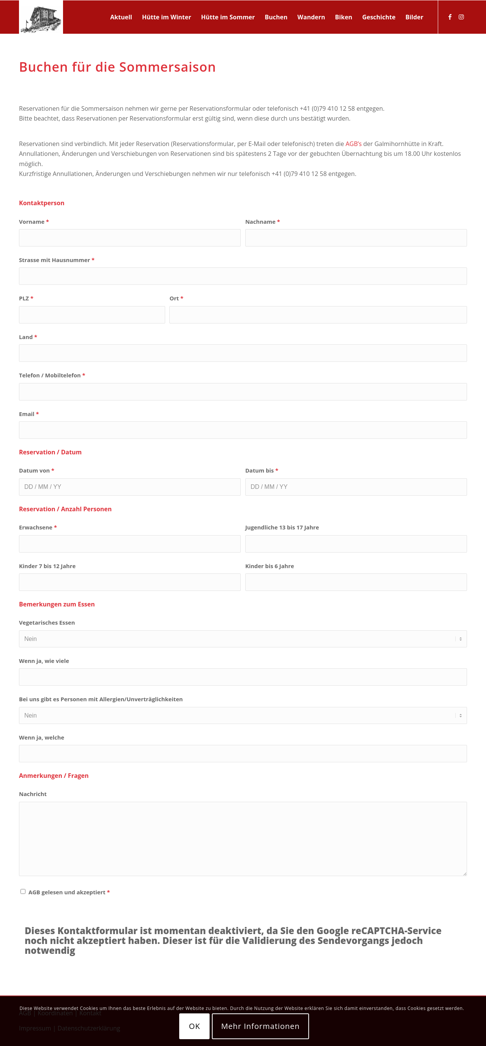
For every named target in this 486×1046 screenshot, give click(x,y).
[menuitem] (121, 17)
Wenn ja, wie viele (44, 660)
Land (28, 337)
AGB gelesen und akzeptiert (69, 892)
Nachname (262, 221)
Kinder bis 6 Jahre (269, 566)
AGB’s (353, 144)
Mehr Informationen (260, 1026)
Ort (176, 298)
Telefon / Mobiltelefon (52, 375)
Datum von (36, 470)
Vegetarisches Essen (47, 622)
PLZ (26, 298)
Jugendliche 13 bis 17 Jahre (282, 527)
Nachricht (33, 794)
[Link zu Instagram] (461, 16)
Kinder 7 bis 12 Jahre (47, 566)
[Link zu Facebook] (450, 16)
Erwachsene (38, 527)
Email (29, 414)
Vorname (34, 221)
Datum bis (261, 470)
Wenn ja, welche (41, 737)
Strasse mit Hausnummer (57, 260)
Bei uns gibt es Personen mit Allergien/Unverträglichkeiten (101, 699)
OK (194, 1026)
